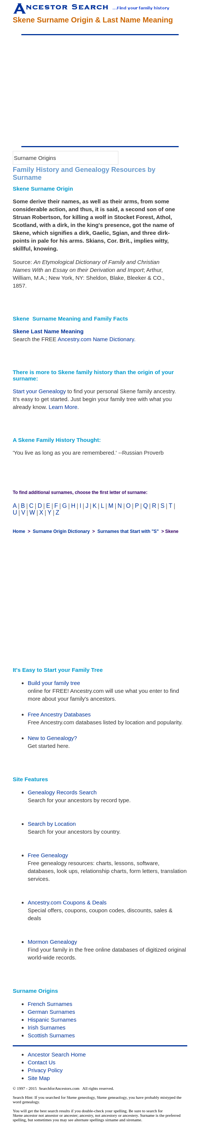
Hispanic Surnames (52, 1019)
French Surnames (50, 1004)
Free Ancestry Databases (59, 714)
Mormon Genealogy (52, 942)
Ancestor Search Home (57, 1054)
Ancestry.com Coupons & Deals (67, 902)
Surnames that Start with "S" (128, 531)
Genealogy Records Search (62, 792)
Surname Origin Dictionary (61, 531)
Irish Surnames (47, 1027)
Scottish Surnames (51, 1035)
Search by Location (52, 824)
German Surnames (51, 1012)
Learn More (63, 407)
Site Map (39, 1078)
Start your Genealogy (39, 391)
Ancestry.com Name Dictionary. (97, 339)
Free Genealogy (48, 855)
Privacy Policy (45, 1070)
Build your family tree (54, 683)
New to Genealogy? (52, 738)
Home (19, 531)
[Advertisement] (100, 90)
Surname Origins (35, 158)
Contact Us (41, 1062)
